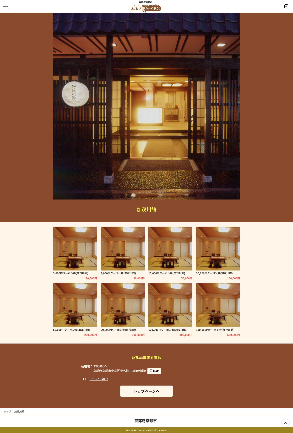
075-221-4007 (99, 379)
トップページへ (146, 391)
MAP (156, 371)
